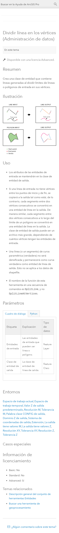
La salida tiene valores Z (36, 426)
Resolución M (32, 409)
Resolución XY (11, 430)
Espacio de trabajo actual (18, 401)
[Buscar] (55, 4)
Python (33, 313)
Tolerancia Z (10, 434)
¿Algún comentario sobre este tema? (33, 526)
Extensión (38, 422)
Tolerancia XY (29, 430)
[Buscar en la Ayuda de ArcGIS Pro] (26, 4)
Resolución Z (46, 430)
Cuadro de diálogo (15, 313)
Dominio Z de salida (15, 418)
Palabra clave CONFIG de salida (25, 413)
